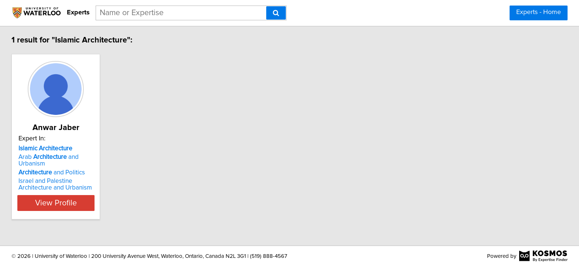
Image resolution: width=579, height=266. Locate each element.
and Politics (53, 166)
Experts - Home (538, 12)
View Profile (66, 196)
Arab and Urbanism (64, 157)
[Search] (276, 13)
